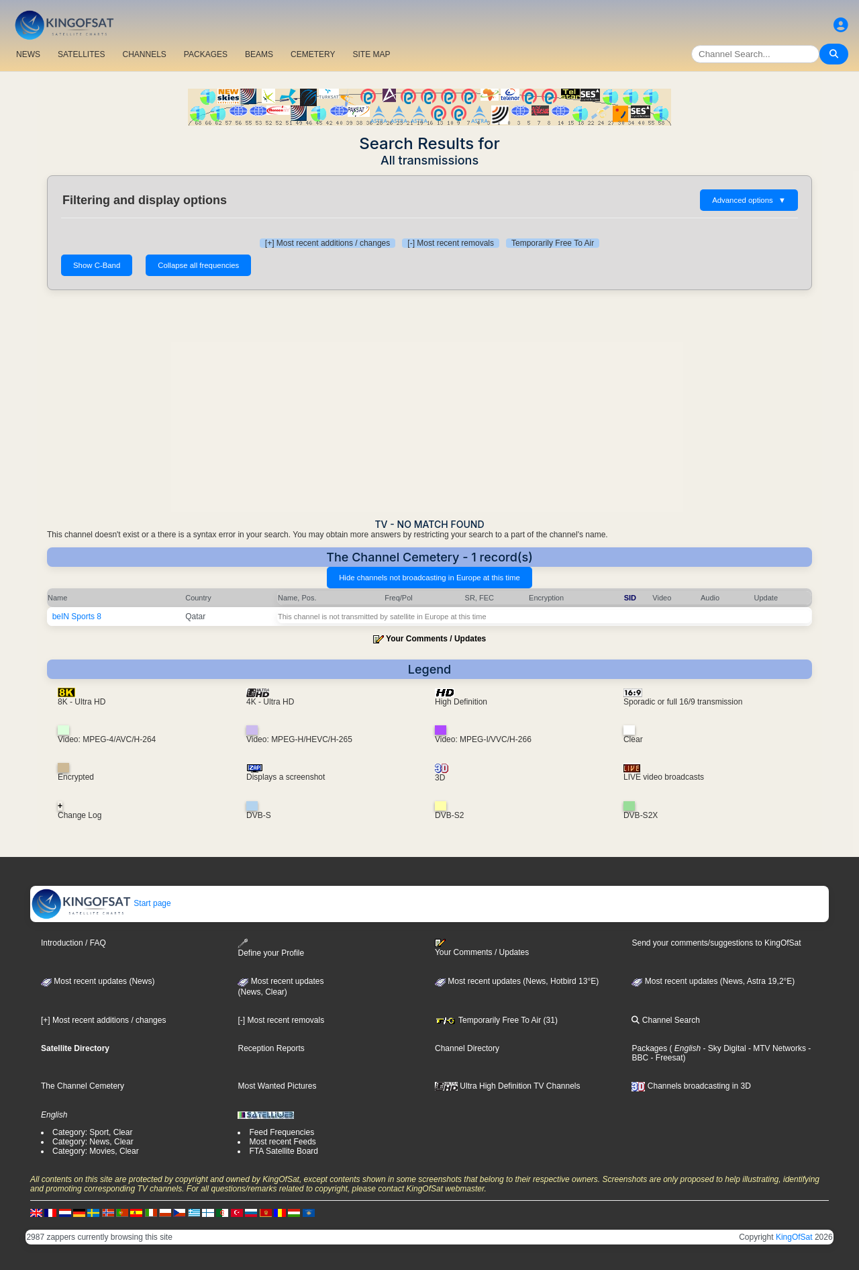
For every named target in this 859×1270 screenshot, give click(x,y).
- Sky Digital (723, 1048)
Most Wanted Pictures (277, 1086)
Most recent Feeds (282, 1141)
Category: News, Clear (93, 1141)
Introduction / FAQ (73, 943)
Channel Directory (467, 1048)
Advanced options (749, 200)
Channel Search (665, 1020)
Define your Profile (271, 948)
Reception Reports (271, 1048)
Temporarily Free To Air (552, 243)
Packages (649, 1048)
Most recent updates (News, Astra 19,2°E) (713, 981)
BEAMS (259, 54)
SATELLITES (81, 54)
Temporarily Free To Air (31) (496, 1020)
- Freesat (665, 1057)
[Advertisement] (429, 404)
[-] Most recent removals (450, 243)
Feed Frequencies (281, 1132)
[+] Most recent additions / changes (327, 243)
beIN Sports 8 (76, 616)
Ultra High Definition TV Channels (507, 1086)
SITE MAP (371, 54)
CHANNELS (144, 54)
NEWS (28, 54)
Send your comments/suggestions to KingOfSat (716, 943)
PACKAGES (206, 54)
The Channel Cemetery (82, 1086)
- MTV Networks (776, 1048)
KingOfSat (794, 1237)
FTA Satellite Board (283, 1151)
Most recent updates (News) (97, 981)
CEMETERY (313, 54)
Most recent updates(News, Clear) (280, 987)
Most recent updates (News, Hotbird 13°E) (517, 981)
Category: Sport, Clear (92, 1132)
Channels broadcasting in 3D (690, 1086)
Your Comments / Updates (436, 638)
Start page (101, 903)
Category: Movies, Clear (95, 1151)
